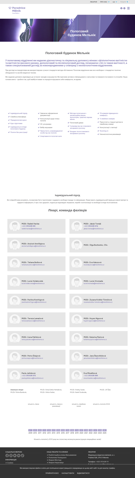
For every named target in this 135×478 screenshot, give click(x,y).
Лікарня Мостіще (54, 460)
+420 (28, 226)
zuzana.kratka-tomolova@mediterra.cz (98, 302)
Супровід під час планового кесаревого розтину (80, 127)
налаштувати (68, 473)
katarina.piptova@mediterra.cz (95, 339)
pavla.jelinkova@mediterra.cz (32, 378)
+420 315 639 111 (102, 462)
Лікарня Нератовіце (56, 463)
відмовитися (83, 473)
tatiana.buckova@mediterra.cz (33, 265)
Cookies (10, 463)
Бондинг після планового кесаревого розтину (79, 132)
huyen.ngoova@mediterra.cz (94, 321)
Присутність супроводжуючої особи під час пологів (51, 132)
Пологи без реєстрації (18, 132)
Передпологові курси (18, 120)
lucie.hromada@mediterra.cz (94, 283)
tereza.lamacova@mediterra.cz (33, 321)
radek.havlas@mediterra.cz (32, 229)
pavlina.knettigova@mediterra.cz (34, 302)
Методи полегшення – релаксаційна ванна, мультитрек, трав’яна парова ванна (81, 116)
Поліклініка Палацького (57, 458)
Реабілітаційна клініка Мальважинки (62, 455)
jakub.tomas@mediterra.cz (93, 229)
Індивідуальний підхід (18, 113)
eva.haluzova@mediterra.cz (94, 265)
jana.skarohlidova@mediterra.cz (95, 358)
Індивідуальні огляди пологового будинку (18, 128)
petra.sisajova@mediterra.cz (32, 358)
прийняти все (52, 473)
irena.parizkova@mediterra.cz (33, 339)
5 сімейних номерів (107, 119)
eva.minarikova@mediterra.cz (95, 378)
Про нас (103, 2)
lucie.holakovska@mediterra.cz (33, 283)
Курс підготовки (16, 123)
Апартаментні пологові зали (51, 136)
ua (114, 2)
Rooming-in (104, 131)
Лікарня (93, 2)
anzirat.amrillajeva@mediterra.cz (34, 246)
